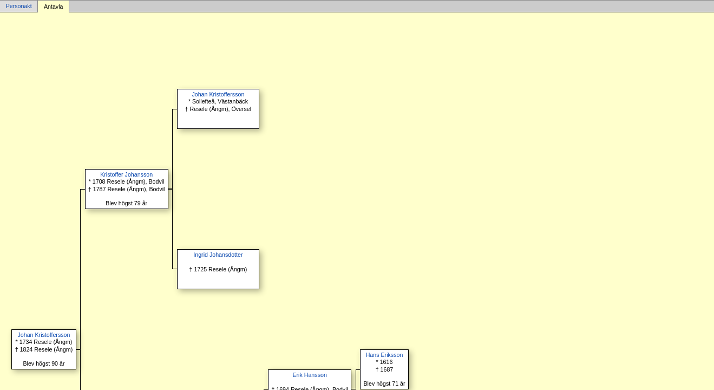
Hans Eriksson (384, 355)
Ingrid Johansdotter (218, 254)
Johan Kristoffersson (43, 335)
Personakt (19, 6)
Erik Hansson (309, 375)
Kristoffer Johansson (126, 174)
